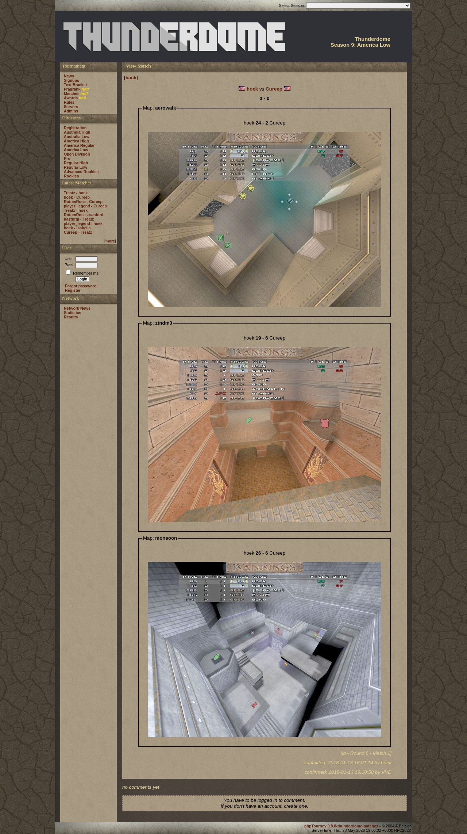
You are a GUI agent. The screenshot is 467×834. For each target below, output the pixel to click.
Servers (71, 106)
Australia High (77, 132)
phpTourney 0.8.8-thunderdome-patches (341, 826)
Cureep (274, 89)
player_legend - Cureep (85, 206)
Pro (67, 158)
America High (76, 141)
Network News (77, 308)
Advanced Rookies (81, 171)
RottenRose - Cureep (83, 201)
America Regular (79, 145)
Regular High (76, 163)
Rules (69, 102)
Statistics (72, 312)
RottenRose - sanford (83, 215)
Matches (72, 93)
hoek (252, 89)
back (131, 77)
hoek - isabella (77, 228)
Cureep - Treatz (78, 232)
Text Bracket (75, 85)
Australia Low (76, 136)
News (69, 76)
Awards (71, 98)
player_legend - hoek (83, 223)
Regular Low (75, 167)
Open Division (77, 154)
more (110, 241)
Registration (75, 128)
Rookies (71, 176)
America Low (76, 150)
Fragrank (72, 89)
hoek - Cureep (77, 197)
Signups (71, 80)
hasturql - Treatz (79, 219)
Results (71, 317)
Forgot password (80, 286)
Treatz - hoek (76, 193)
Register (73, 290)
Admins (71, 111)
